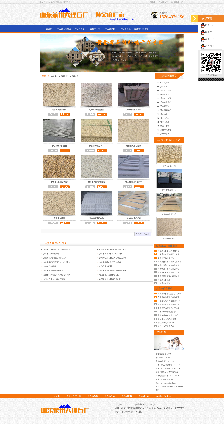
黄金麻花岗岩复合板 (51, 254)
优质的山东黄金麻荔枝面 (109, 275)
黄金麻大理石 (75, 76)
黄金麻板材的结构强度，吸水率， (56, 262)
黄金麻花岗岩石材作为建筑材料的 (56, 275)
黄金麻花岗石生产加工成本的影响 (171, 308)
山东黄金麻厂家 (177, 2)
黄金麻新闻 (110, 29)
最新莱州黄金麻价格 (166, 323)
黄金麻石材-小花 (169, 238)
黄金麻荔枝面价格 (169, 190)
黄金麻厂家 (95, 29)
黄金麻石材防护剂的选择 (53, 270)
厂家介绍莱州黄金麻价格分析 (169, 301)
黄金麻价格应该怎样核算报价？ (170, 297)
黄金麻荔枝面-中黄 (169, 214)
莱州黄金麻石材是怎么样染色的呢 (112, 258)
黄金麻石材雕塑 (49, 266)
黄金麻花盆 (164, 106)
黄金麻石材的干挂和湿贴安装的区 (112, 270)
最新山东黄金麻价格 (166, 326)
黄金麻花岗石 (165, 110)
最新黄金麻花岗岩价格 (167, 319)
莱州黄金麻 (164, 94)
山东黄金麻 (164, 83)
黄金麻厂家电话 (141, 29)
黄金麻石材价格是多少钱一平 (169, 294)
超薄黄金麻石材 (105, 266)
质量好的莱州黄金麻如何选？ (55, 258)
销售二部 (207, 32)
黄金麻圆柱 (164, 114)
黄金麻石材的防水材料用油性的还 (56, 249)
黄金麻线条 (164, 122)
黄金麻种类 (63, 76)
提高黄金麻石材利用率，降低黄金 (171, 304)
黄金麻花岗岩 (165, 90)
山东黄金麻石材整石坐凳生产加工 (112, 249)
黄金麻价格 (79, 29)
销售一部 (207, 25)
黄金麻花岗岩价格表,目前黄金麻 (171, 315)
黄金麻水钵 (164, 134)
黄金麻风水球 (165, 130)
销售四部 (207, 46)
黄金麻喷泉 (164, 126)
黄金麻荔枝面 (165, 98)
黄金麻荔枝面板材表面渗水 (110, 262)
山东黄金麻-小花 (169, 166)
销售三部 (207, 39)
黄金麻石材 (163, 2)
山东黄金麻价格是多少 (167, 312)
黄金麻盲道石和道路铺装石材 (111, 254)
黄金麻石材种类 (64, 29)
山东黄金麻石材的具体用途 (110, 279)
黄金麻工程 (126, 29)
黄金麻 (153, 2)
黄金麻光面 (164, 118)
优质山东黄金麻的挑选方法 (54, 279)
